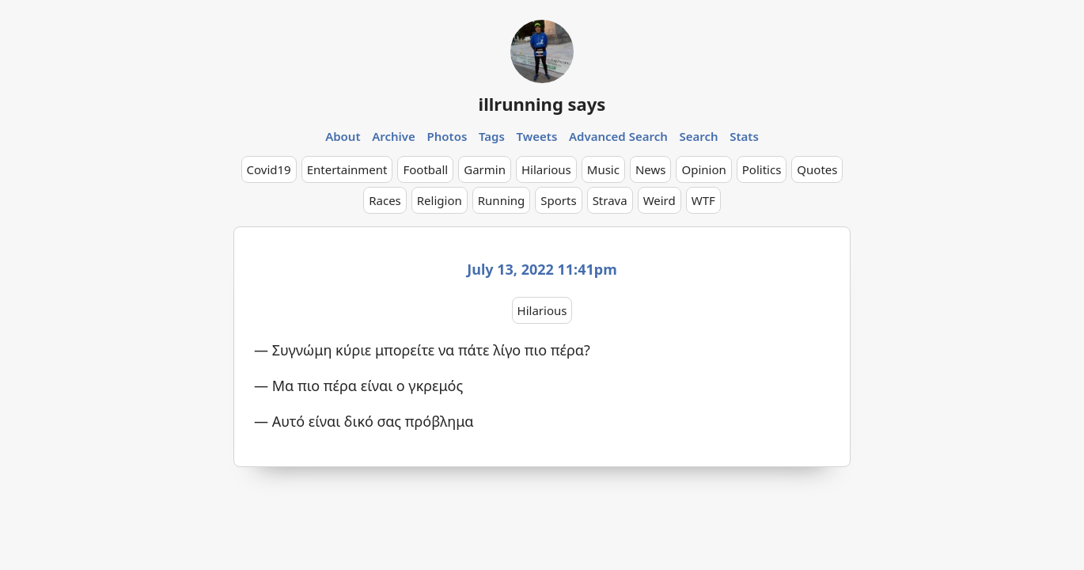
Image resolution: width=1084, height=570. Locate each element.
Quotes (817, 169)
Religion (439, 200)
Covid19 (269, 169)
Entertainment (347, 169)
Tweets (537, 136)
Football (425, 169)
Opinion (703, 169)
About (342, 136)
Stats (744, 136)
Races (385, 200)
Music (603, 169)
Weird (659, 200)
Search (698, 136)
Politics (762, 169)
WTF (703, 200)
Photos (447, 136)
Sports (558, 200)
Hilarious (546, 169)
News (650, 169)
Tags (492, 136)
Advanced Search (618, 136)
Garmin (485, 169)
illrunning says (542, 104)
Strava (610, 200)
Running (501, 200)
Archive (393, 136)
